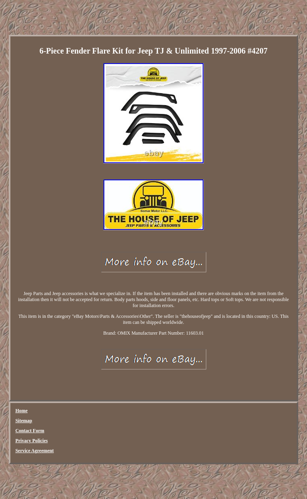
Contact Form (29, 430)
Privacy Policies (31, 440)
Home (21, 410)
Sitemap (23, 420)
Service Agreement (34, 450)
